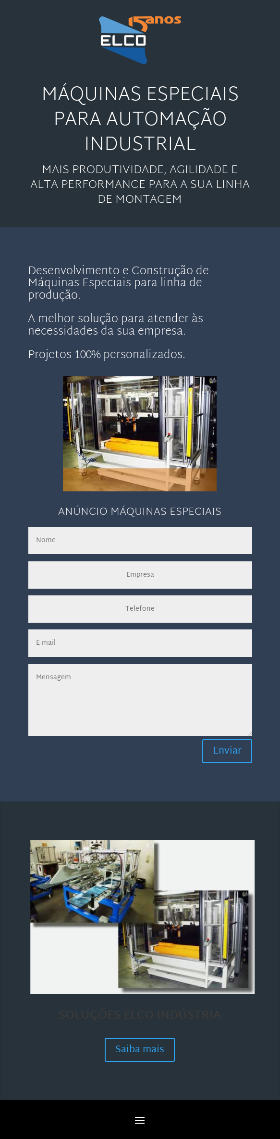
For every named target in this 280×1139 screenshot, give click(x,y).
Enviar (227, 751)
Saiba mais (139, 1049)
